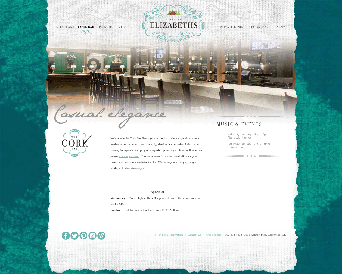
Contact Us (194, 234)
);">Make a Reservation (168, 234)
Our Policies (213, 234)
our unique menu (129, 156)
